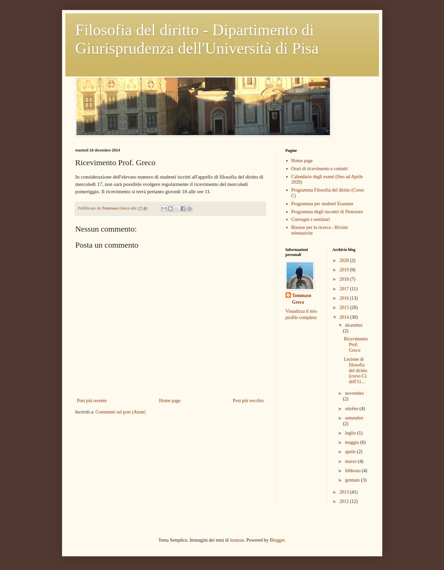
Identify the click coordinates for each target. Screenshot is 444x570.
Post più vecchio (248, 400)
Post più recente (92, 400)
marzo (351, 461)
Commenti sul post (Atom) (120, 411)
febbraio (353, 470)
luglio (351, 433)
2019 (345, 269)
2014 (345, 317)
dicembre (353, 325)
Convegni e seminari (310, 219)
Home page (169, 400)
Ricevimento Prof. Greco (356, 344)
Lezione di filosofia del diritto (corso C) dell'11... (355, 370)
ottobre (352, 408)
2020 (345, 260)
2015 (345, 307)
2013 (345, 492)
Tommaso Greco (302, 299)
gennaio (353, 480)
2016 (345, 298)
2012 (345, 501)
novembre (354, 393)
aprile (351, 451)
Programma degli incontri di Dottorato (327, 211)
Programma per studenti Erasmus (322, 203)
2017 (345, 288)
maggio (352, 442)
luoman (237, 540)
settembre (354, 417)
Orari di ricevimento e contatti (319, 168)
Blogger (277, 540)
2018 (345, 279)
